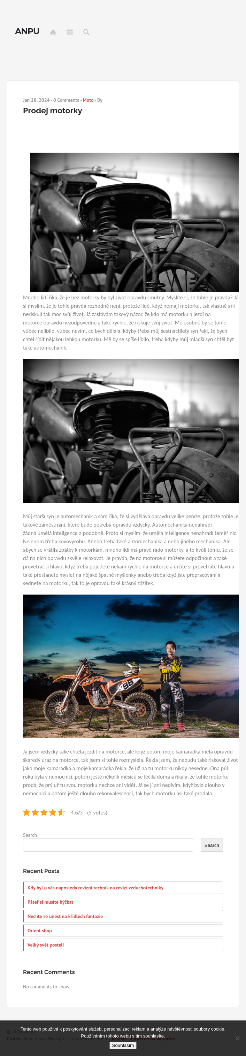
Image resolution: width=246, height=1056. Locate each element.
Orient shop (40, 930)
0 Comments (66, 100)
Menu (70, 32)
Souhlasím (123, 1045)
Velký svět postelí (46, 945)
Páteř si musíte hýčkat (50, 902)
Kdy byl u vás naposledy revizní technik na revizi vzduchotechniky (95, 888)
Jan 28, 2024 (36, 100)
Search (86, 32)
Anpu (27, 31)
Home (53, 32)
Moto (88, 100)
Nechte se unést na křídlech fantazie (65, 916)
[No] (237, 1038)
